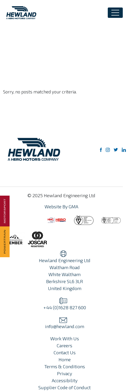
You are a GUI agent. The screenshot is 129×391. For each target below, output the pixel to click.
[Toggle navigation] (115, 13)
